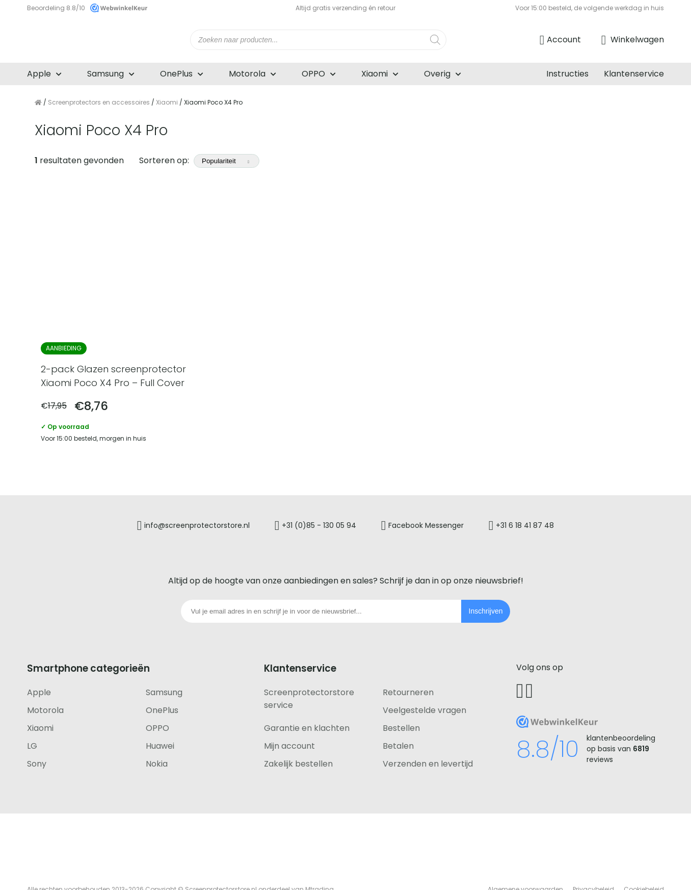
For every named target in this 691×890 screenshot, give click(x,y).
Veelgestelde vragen (424, 684)
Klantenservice (634, 74)
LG (32, 720)
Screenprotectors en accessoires (99, 102)
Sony (36, 738)
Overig (437, 74)
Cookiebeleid (644, 863)
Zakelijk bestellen (298, 738)
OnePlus (176, 74)
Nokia (157, 738)
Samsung (105, 74)
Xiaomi (374, 74)
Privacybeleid (593, 863)
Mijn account (289, 720)
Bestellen (401, 702)
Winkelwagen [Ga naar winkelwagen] (636, 39)
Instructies (567, 74)
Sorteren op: (199, 160)
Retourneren (408, 666)
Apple (39, 74)
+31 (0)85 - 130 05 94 (314, 502)
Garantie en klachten (307, 702)
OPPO (313, 74)
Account (564, 39)
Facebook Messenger (431, 502)
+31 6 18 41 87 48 (541, 502)
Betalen (398, 720)
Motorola (247, 74)
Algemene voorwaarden (525, 863)
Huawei (160, 720)
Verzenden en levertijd (428, 738)
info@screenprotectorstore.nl (181, 502)
